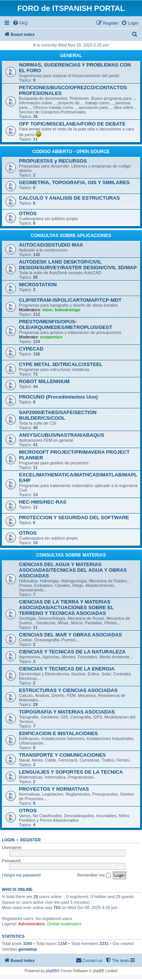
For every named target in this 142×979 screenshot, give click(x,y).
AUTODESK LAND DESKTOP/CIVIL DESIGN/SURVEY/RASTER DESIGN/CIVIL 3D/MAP (78, 264)
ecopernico (51, 337)
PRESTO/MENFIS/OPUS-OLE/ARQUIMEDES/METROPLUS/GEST (65, 324)
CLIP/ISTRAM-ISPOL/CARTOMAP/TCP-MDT (70, 300)
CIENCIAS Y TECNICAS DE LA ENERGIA (67, 669)
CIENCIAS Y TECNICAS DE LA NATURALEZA (72, 652)
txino (47, 309)
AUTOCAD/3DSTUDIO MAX (51, 245)
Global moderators (64, 924)
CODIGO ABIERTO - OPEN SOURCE (71, 151)
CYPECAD (31, 349)
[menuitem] (20, 23)
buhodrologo (67, 309)
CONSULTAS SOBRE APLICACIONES (71, 235)
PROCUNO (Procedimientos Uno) (58, 397)
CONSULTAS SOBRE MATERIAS (71, 555)
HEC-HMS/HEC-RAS (42, 502)
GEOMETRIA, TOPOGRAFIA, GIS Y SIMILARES (74, 182)
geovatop (27, 949)
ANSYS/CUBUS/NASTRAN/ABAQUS (61, 435)
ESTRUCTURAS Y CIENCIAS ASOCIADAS (68, 690)
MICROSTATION (38, 284)
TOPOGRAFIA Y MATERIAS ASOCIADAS (67, 712)
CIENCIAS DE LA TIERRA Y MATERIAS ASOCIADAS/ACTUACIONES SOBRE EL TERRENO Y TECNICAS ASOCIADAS (66, 607)
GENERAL (71, 55)
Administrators (31, 924)
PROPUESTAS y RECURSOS (53, 161)
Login (8, 840)
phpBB (51, 971)
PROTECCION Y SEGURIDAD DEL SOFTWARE (74, 517)
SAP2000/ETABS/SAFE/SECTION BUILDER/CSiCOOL (58, 415)
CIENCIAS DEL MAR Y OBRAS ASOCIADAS (70, 635)
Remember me (94, 875)
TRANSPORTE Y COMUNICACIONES (62, 755)
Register (30, 840)
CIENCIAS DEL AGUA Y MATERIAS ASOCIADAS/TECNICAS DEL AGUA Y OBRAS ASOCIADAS (73, 570)
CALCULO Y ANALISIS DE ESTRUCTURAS (69, 198)
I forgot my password (21, 875)
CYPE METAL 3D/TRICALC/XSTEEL (61, 364)
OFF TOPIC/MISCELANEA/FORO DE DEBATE (72, 124)
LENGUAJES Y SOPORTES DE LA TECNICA (71, 772)
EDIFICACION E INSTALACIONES (58, 733)
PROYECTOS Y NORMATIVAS (54, 789)
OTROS (28, 213)
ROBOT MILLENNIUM (44, 381)
